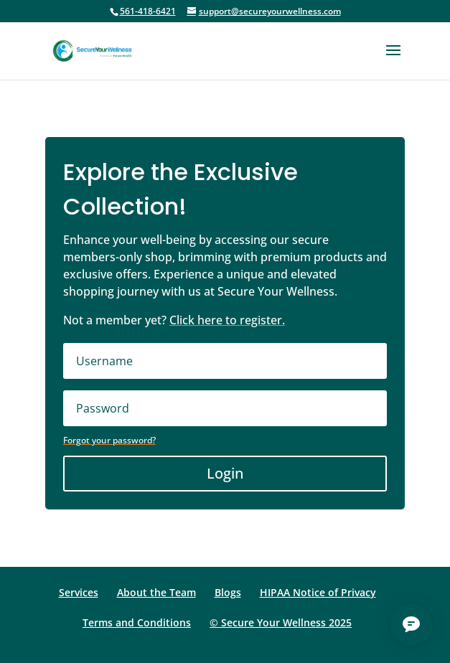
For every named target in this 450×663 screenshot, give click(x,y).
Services (78, 592)
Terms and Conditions (137, 622)
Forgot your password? (109, 440)
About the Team (156, 592)
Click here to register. (227, 320)
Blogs (228, 592)
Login (225, 473)
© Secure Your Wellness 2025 (281, 622)
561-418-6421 (148, 11)
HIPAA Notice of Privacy (318, 592)
